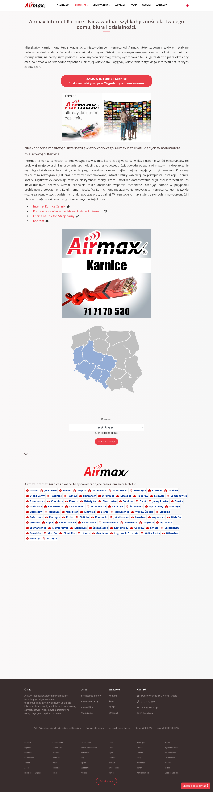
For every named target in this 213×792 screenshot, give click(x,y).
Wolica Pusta (152, 533)
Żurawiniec (136, 506)
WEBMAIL (120, 5)
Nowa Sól (56, 758)
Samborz (128, 501)
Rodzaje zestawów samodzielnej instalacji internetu (68, 211)
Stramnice (108, 495)
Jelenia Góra (57, 748)
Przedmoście (98, 506)
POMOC (146, 5)
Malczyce (54, 511)
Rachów (72, 495)
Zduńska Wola (170, 753)
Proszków (35, 533)
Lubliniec (56, 768)
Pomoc (112, 701)
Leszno (139, 748)
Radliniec (56, 495)
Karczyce (52, 538)
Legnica (27, 748)
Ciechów (157, 490)
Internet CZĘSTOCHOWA (168, 728)
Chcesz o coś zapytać (196, 785)
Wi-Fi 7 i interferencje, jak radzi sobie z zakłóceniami (57, 728)
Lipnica (86, 533)
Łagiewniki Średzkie (126, 533)
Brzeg (139, 758)
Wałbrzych (141, 743)
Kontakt (38, 221)
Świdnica (28, 753)
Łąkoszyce (80, 527)
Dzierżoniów (170, 758)
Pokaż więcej (106, 781)
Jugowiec (89, 511)
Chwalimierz (76, 506)
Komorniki (101, 517)
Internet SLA (87, 707)
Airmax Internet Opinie (119, 728)
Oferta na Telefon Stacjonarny (53, 216)
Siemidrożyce (60, 527)
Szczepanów (172, 527)
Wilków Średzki (144, 511)
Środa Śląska (100, 527)
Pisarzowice (110, 501)
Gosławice (36, 506)
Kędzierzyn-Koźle (171, 748)
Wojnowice (158, 517)
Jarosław (35, 522)
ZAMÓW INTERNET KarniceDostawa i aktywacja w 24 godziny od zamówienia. (106, 81)
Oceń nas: (106, 419)
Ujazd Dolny (156, 506)
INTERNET (80, 5)
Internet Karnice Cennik (49, 206)
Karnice (73, 501)
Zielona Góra (86, 743)
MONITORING (100, 5)
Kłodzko (168, 763)
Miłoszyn (35, 538)
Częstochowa (58, 743)
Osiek (143, 501)
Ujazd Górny (37, 495)
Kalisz (167, 743)
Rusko (69, 517)
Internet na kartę (89, 701)
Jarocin (27, 763)
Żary (82, 758)
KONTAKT (161, 5)
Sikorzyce (118, 506)
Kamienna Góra (143, 773)
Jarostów (140, 517)
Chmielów (69, 533)
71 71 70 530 (146, 701)
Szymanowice (38, 527)
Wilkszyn (174, 506)
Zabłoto (173, 490)
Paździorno (36, 517)
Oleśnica (112, 758)
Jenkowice (51, 490)
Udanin (34, 490)
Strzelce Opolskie (172, 773)
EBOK (133, 5)
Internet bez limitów (91, 695)
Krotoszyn (141, 763)
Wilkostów (172, 533)
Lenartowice (55, 506)
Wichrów (176, 517)
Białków (84, 517)
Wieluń (167, 768)
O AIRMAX (63, 5)
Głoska (179, 501)
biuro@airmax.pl (147, 707)
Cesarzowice (37, 501)
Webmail (113, 713)
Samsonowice (179, 495)
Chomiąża (57, 501)
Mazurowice (122, 511)
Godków (139, 527)
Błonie (104, 511)
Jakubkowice (121, 517)
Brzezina (165, 511)
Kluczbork (84, 768)
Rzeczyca (54, 517)
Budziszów (36, 511)
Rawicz (111, 773)
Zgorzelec (84, 763)
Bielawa (112, 763)
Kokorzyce (140, 490)
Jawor (139, 768)
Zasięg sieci (87, 713)
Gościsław (102, 533)
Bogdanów (89, 495)
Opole (111, 743)
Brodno (67, 490)
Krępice (82, 490)
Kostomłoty (121, 527)
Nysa (111, 753)
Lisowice (159, 495)
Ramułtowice (110, 522)
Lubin (111, 748)
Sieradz (140, 753)
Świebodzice (114, 768)
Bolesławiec (29, 758)
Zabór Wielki (120, 490)
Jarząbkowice (161, 501)
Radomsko (85, 753)
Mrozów (52, 533)
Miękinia (148, 522)
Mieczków (72, 511)
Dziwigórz (90, 501)
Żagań (26, 768)
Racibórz (56, 753)
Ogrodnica (166, 522)
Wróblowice (99, 490)
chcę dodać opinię (108, 432)
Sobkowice (131, 522)
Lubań (55, 773)
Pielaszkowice (67, 522)
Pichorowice (89, 522)
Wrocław (27, 743)
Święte (154, 527)
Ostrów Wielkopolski (89, 748)
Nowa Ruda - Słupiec (32, 773)
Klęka (49, 522)
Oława (55, 763)
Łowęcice (125, 495)
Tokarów (142, 495)
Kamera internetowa (95, 728)
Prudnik (84, 773)
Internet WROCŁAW (143, 728)
